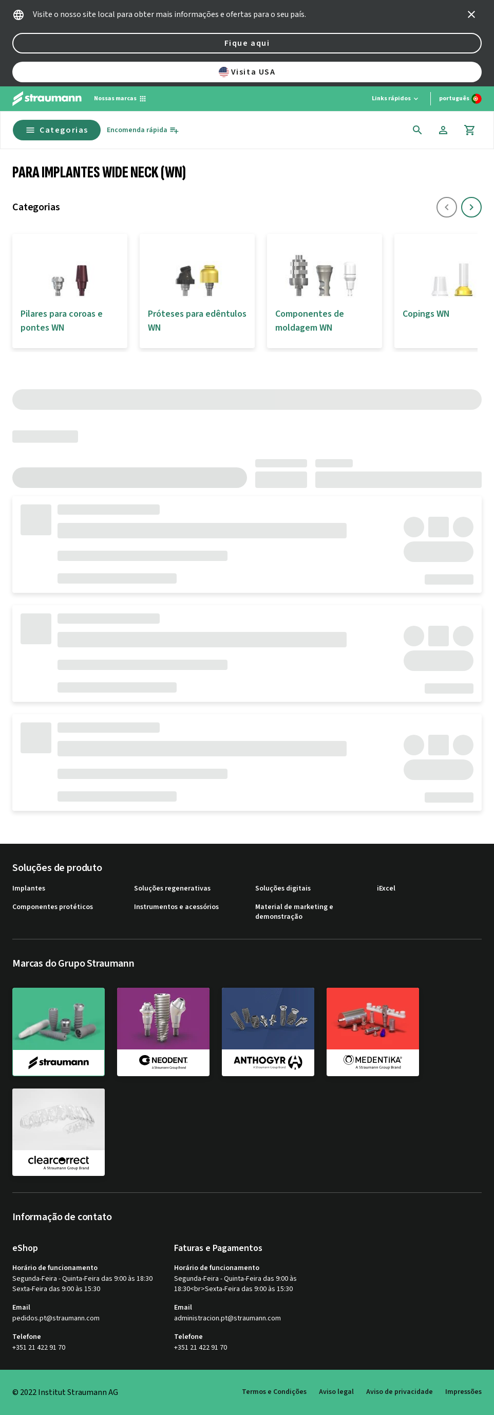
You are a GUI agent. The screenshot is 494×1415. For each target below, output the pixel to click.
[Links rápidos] (396, 98)
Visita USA (247, 72)
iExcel (386, 889)
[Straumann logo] (47, 98)
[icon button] (471, 14)
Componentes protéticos (52, 907)
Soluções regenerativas (172, 889)
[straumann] (58, 1032)
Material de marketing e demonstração (294, 912)
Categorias (56, 130)
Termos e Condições (274, 1392)
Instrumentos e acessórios (176, 907)
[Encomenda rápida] (143, 130)
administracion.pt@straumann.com (227, 1318)
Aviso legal (336, 1392)
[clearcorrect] (58, 1132)
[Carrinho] (470, 130)
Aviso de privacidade (399, 1392)
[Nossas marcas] (120, 98)
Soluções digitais (283, 889)
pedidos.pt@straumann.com (56, 1318)
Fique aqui (247, 43)
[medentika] (373, 1031)
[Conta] (443, 130)
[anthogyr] (268, 1031)
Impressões (463, 1392)
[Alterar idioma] (460, 99)
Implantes (28, 889)
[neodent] (163, 1031)
